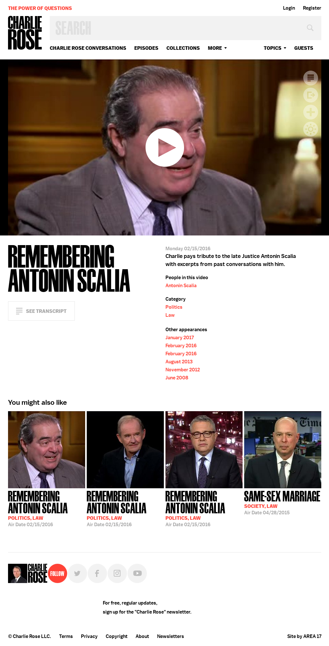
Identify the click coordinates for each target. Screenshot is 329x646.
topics (272, 48)
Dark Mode (310, 129)
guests (303, 48)
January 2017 (179, 337)
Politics (173, 307)
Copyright (117, 636)
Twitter (77, 573)
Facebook (97, 573)
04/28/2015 (282, 502)
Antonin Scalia (181, 285)
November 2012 (182, 370)
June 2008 (176, 378)
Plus (310, 112)
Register (312, 8)
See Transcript (46, 311)
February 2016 (181, 345)
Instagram (117, 573)
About (142, 636)
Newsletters (170, 636)
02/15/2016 (46, 508)
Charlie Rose (25, 33)
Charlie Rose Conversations (88, 48)
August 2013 (178, 361)
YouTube (137, 573)
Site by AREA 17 (304, 636)
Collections (183, 48)
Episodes (146, 48)
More (215, 48)
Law (170, 315)
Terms (66, 636)
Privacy (89, 636)
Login (289, 8)
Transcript (310, 78)
